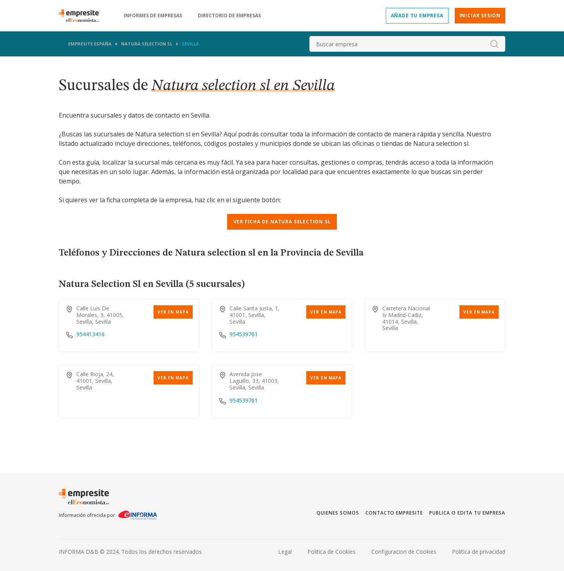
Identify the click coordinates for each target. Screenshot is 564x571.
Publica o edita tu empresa (467, 512)
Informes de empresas (153, 15)
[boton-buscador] (494, 44)
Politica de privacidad (478, 551)
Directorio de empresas (229, 15)
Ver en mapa (173, 312)
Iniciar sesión (480, 15)
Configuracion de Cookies (403, 551)
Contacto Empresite (394, 512)
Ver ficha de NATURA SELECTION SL (282, 221)
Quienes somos (337, 512)
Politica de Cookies (331, 551)
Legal (285, 551)
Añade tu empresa (417, 15)
